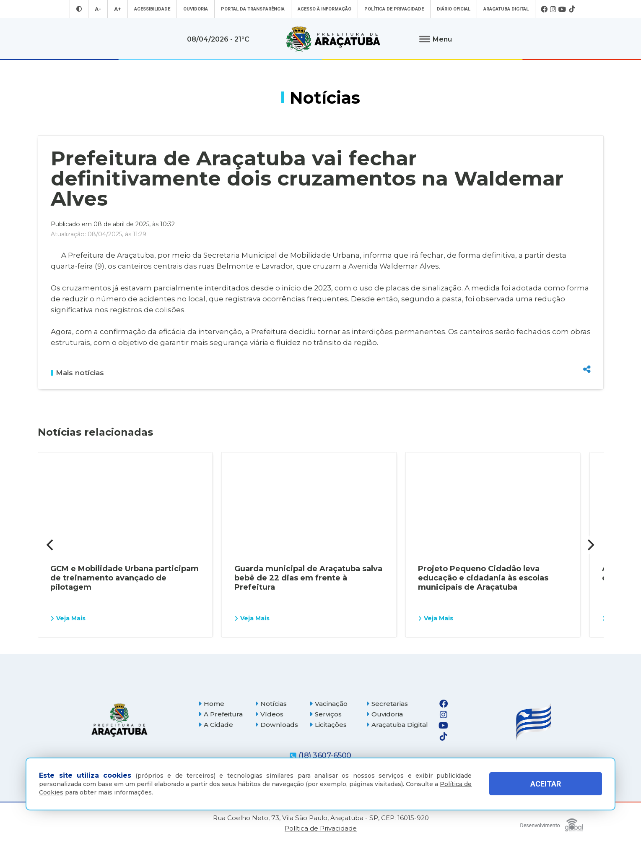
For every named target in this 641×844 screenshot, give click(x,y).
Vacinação (328, 704)
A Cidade (215, 725)
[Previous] (51, 545)
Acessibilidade (152, 9)
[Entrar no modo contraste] (79, 9)
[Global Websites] (551, 822)
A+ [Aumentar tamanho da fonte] (117, 9)
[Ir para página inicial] (333, 39)
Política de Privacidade (394, 9)
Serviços (325, 714)
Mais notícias (77, 372)
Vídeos (269, 714)
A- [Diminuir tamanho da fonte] (98, 9)
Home (211, 704)
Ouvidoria (195, 9)
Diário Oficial (453, 9)
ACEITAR (545, 783)
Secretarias (387, 704)
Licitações (328, 725)
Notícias (271, 704)
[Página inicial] (119, 720)
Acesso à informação (324, 9)
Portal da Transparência (253, 9)
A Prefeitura (220, 714)
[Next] (590, 545)
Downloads (276, 725)
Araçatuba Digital (506, 9)
